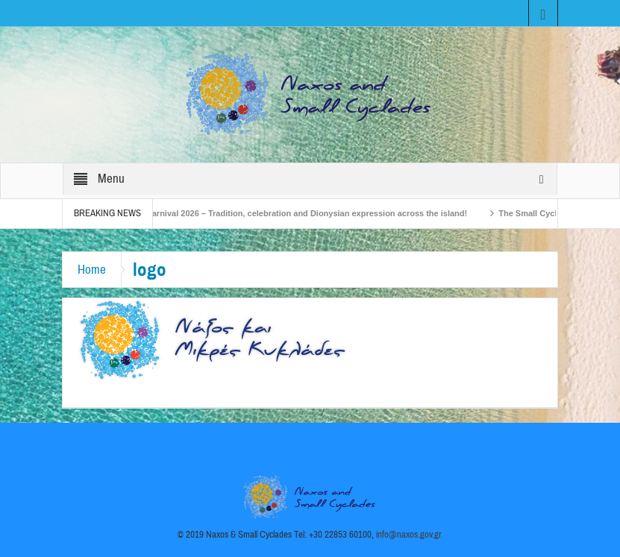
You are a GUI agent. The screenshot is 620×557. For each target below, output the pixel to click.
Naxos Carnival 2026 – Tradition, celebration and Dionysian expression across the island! (298, 213)
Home (92, 269)
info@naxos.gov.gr (409, 535)
